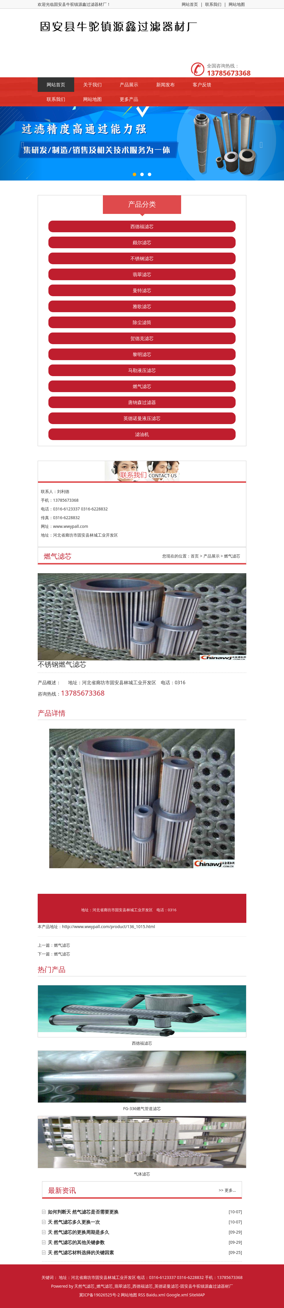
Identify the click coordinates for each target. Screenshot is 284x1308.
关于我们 (92, 84)
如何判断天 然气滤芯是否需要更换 (83, 1212)
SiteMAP (197, 1295)
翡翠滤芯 (142, 274)
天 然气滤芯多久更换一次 (74, 1222)
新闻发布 (165, 84)
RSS (141, 1295)
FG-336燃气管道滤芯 (142, 1108)
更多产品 (129, 99)
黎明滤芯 (142, 354)
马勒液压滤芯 (142, 370)
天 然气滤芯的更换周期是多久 (78, 1232)
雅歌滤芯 (142, 306)
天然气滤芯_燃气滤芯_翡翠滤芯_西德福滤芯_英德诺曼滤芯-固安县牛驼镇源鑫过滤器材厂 (153, 1286)
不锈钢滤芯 (142, 258)
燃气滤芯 (142, 386)
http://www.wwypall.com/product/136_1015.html (108, 926)
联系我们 (213, 4)
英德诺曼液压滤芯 (142, 418)
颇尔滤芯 (142, 242)
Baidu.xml (155, 1295)
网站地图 (237, 4)
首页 (195, 556)
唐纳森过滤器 (142, 402)
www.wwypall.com (70, 526)
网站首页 (190, 4)
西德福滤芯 (142, 226)
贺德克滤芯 (142, 338)
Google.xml (177, 1295)
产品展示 (129, 84)
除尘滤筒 (142, 322)
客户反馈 (202, 84)
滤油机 (142, 434)
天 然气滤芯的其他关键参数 (76, 1242)
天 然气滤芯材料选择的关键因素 (81, 1252)
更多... (230, 1190)
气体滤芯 (142, 1174)
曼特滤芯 (142, 290)
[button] (21, 143)
